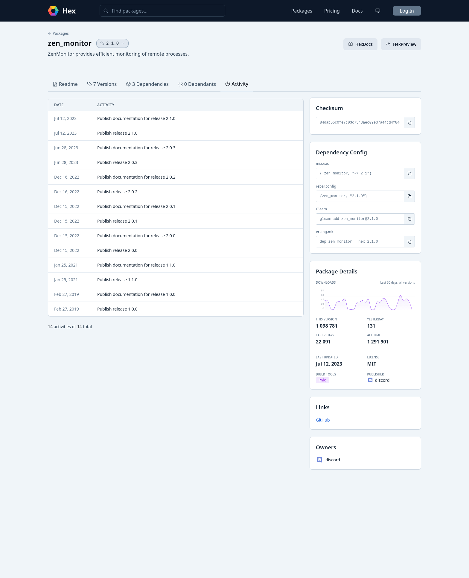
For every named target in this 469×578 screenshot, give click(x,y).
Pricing (332, 10)
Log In (407, 10)
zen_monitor (70, 43)
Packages (301, 10)
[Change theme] (378, 11)
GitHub (323, 420)
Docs (357, 10)
